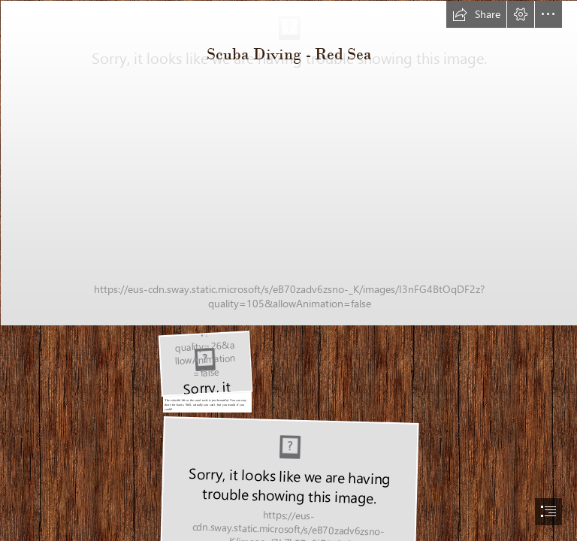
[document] (288, 270)
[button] (476, 14)
